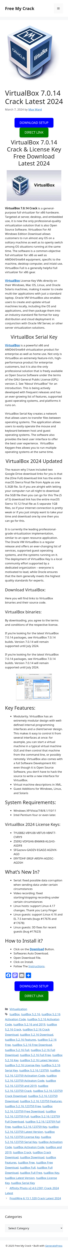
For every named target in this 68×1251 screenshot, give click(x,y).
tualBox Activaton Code (28, 1147)
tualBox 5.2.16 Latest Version (39, 1060)
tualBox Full (28, 1167)
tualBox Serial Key (23, 1183)
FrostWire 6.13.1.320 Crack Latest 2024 (35, 1198)
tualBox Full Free (31, 1173)
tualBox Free (26, 1162)
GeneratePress (53, 1245)
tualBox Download (32, 1157)
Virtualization (18, 1009)
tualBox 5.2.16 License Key (22, 1065)
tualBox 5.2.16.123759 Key (29, 1127)
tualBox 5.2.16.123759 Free (23, 1106)
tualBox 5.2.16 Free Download (32, 1045)
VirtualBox (12, 281)
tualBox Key (51, 1173)
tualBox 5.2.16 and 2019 (29, 1024)
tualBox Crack (22, 1152)
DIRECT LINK (34, 132)
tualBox (15, 1014)
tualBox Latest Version (20, 1178)
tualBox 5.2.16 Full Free (35, 1055)
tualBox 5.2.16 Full (17, 1050)
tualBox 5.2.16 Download (36, 1035)
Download (37, 949)
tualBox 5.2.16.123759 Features (41, 1101)
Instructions (37, 966)
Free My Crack (19, 8)
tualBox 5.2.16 (30, 1014)
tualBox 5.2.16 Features (20, 1040)
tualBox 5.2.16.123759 (34, 1070)
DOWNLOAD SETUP (34, 123)
